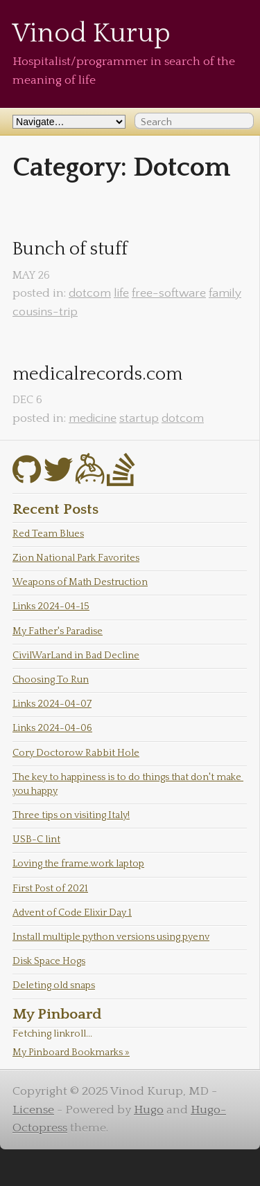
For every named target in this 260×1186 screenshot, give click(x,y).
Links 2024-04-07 (52, 704)
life (121, 293)
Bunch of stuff (70, 249)
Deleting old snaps (53, 985)
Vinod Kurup (91, 33)
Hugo (149, 1110)
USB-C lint (36, 839)
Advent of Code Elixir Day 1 (72, 912)
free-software (169, 293)
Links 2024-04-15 (50, 606)
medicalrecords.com (97, 374)
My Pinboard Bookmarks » (71, 1052)
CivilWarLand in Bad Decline (75, 655)
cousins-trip (45, 312)
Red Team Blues (48, 533)
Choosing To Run (50, 679)
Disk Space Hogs (48, 961)
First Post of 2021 (50, 888)
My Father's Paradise (57, 631)
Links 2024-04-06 (52, 728)
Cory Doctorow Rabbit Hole (75, 753)
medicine (92, 418)
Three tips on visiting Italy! (71, 815)
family (225, 293)
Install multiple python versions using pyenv (110, 937)
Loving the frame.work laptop (78, 863)
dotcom (90, 293)
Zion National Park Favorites (75, 558)
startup (139, 418)
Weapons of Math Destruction (80, 582)
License (33, 1110)
